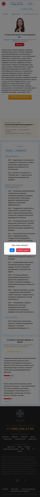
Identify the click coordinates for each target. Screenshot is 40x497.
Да (12, 250)
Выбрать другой (23, 250)
